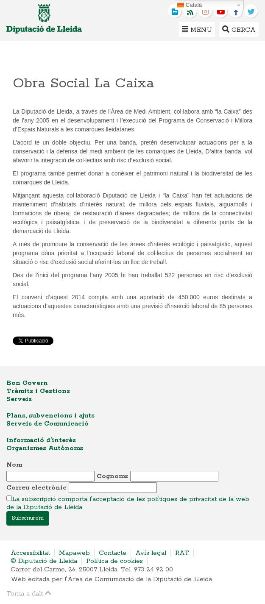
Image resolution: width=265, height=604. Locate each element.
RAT (182, 553)
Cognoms (112, 476)
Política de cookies (114, 561)
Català (189, 5)
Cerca (239, 29)
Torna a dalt (28, 593)
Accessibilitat (30, 553)
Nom (14, 465)
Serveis (19, 399)
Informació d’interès (41, 440)
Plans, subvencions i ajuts (50, 416)
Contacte (112, 553)
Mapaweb (74, 553)
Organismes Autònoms (44, 448)
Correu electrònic (36, 488)
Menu (197, 29)
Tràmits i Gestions (38, 391)
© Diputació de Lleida (44, 561)
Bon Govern (27, 383)
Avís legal (150, 553)
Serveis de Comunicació (47, 424)
